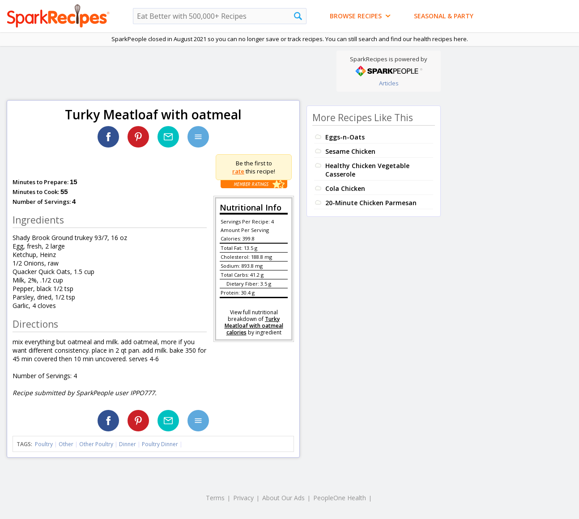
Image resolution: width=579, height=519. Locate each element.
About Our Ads (283, 498)
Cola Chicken (345, 188)
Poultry (44, 444)
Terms (215, 498)
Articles (389, 83)
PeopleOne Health (339, 498)
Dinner (127, 444)
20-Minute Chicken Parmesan (371, 202)
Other (66, 444)
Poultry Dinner (160, 444)
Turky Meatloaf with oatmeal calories (254, 325)
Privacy (243, 498)
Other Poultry (96, 444)
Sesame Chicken (350, 151)
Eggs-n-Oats (345, 137)
